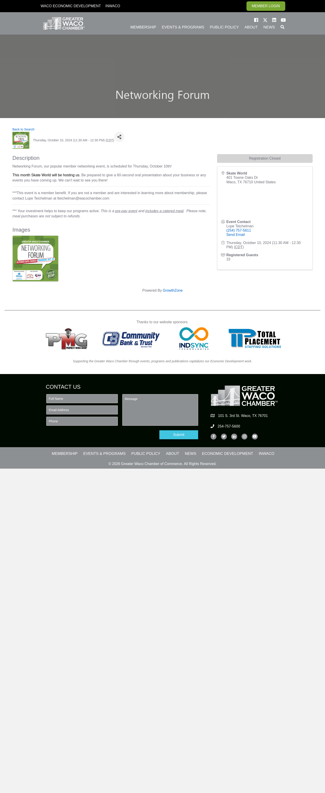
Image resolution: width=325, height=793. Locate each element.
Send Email (235, 235)
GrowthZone (173, 290)
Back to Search (23, 129)
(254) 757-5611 (238, 230)
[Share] (119, 137)
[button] (256, 20)
